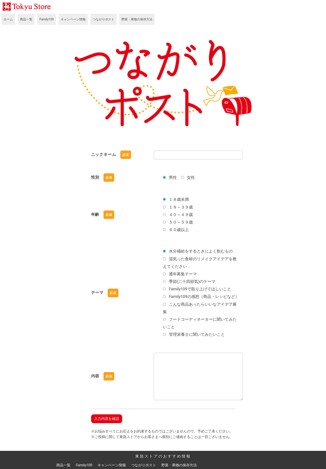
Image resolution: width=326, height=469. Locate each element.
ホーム (8, 19)
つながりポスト (103, 19)
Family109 (46, 19)
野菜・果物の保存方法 (136, 19)
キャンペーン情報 (73, 19)
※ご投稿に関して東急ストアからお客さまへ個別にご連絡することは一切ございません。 (162, 436)
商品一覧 (26, 19)
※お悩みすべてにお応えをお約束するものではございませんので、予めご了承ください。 (162, 430)
